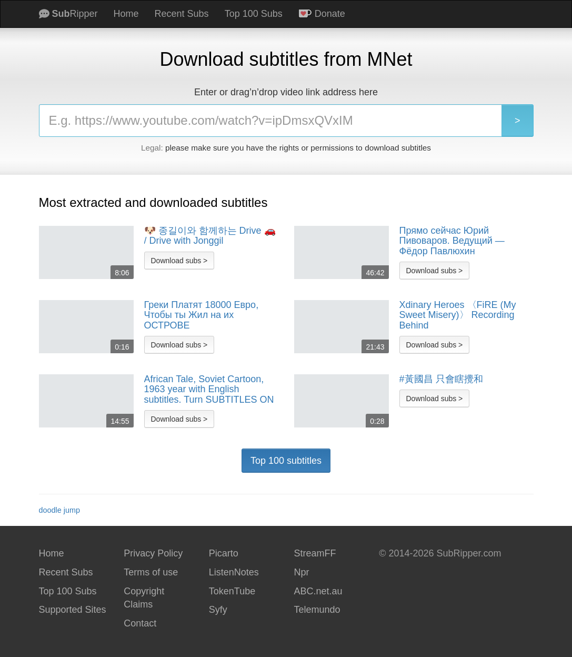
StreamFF (315, 553)
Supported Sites (72, 609)
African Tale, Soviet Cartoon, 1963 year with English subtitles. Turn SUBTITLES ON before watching (209, 389)
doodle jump (59, 510)
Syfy (218, 609)
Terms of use (151, 572)
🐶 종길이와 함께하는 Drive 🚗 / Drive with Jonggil (210, 236)
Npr (301, 572)
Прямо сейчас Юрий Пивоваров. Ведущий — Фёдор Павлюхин (452, 241)
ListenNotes (234, 572)
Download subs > (179, 260)
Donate (321, 13)
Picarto (223, 553)
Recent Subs (182, 13)
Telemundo (317, 609)
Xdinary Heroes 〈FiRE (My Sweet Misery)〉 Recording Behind (457, 315)
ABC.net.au (318, 591)
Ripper (68, 13)
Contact (140, 623)
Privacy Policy (153, 553)
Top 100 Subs (254, 13)
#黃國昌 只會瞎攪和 (441, 379)
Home (126, 13)
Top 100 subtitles (286, 460)
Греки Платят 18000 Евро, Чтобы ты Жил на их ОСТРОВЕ (201, 315)
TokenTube (232, 591)
